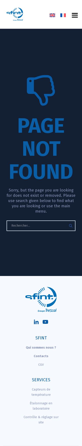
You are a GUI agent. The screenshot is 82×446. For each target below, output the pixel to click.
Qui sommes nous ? (41, 347)
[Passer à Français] (63, 15)
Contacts (41, 356)
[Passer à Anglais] (52, 15)
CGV (41, 365)
